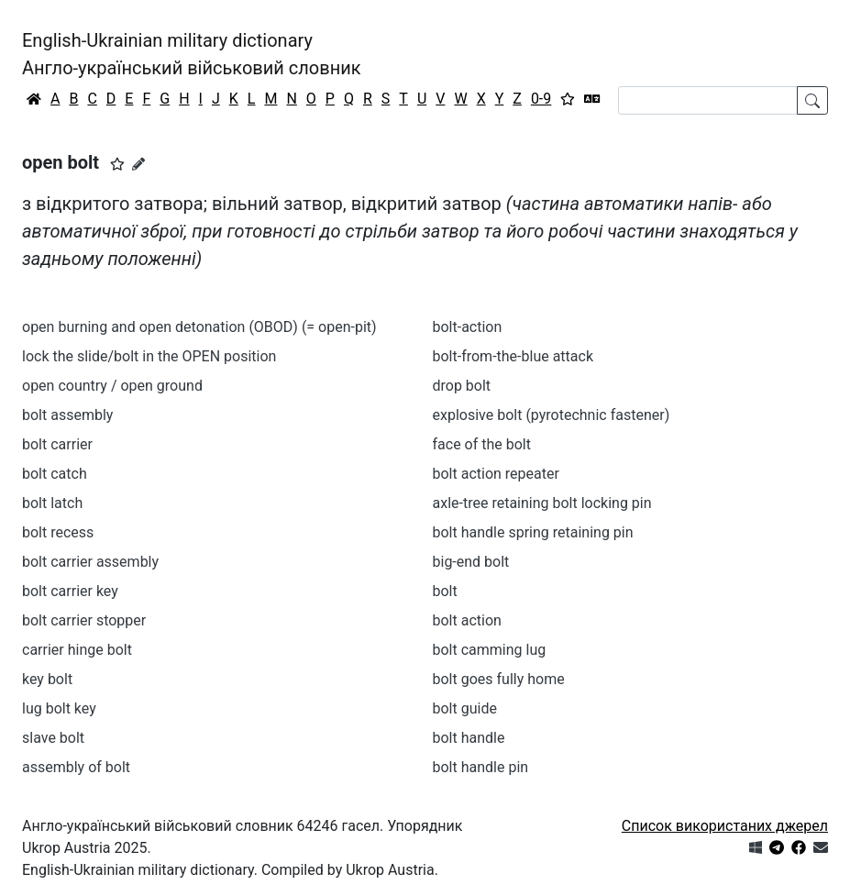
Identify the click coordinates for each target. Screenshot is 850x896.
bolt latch (52, 503)
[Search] (708, 100)
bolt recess (58, 532)
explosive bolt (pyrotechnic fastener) (551, 415)
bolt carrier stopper (84, 620)
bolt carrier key (70, 591)
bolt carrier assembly (90, 561)
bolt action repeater (496, 473)
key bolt (47, 679)
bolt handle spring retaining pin (533, 532)
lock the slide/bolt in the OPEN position (149, 356)
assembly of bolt (76, 767)
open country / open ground (112, 385)
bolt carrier (57, 444)
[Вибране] (568, 99)
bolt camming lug (489, 649)
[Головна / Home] (34, 99)
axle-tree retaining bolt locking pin (542, 503)
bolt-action (467, 327)
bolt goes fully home (499, 679)
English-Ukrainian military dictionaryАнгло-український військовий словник (191, 54)
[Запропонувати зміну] (138, 164)
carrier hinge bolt (77, 649)
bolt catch (54, 473)
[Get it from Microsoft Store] (755, 848)
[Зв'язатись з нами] (820, 848)
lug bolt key (59, 708)
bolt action (467, 620)
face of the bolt (482, 444)
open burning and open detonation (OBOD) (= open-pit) (199, 327)
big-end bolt (471, 561)
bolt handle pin (481, 767)
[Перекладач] (592, 99)
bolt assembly (67, 415)
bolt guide (465, 708)
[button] (117, 164)
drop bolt (462, 385)
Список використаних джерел (725, 826)
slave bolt (53, 738)
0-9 (541, 98)
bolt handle (469, 738)
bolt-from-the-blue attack (513, 356)
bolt (445, 591)
